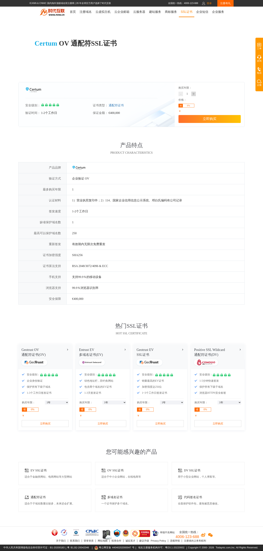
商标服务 (171, 11)
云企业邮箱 (121, 11)
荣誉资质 (89, 540)
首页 (73, 11)
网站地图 (103, 540)
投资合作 (116, 540)
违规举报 (175, 540)
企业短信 (202, 11)
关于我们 (61, 540)
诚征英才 (130, 540)
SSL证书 (186, 11)
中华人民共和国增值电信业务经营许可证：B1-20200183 (34, 547)
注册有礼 (225, 3)
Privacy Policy (158, 540)
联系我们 (75, 540)
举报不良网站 (163, 532)
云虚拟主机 (103, 11)
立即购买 (209, 119)
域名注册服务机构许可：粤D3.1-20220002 (161, 547)
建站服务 (155, 11)
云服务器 (139, 11)
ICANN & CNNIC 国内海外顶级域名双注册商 (52, 3)
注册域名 (86, 11)
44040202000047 (121, 547)
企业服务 (218, 11)
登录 (209, 3)
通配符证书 (116, 105)
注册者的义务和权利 (195, 540)
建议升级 (144, 540)
